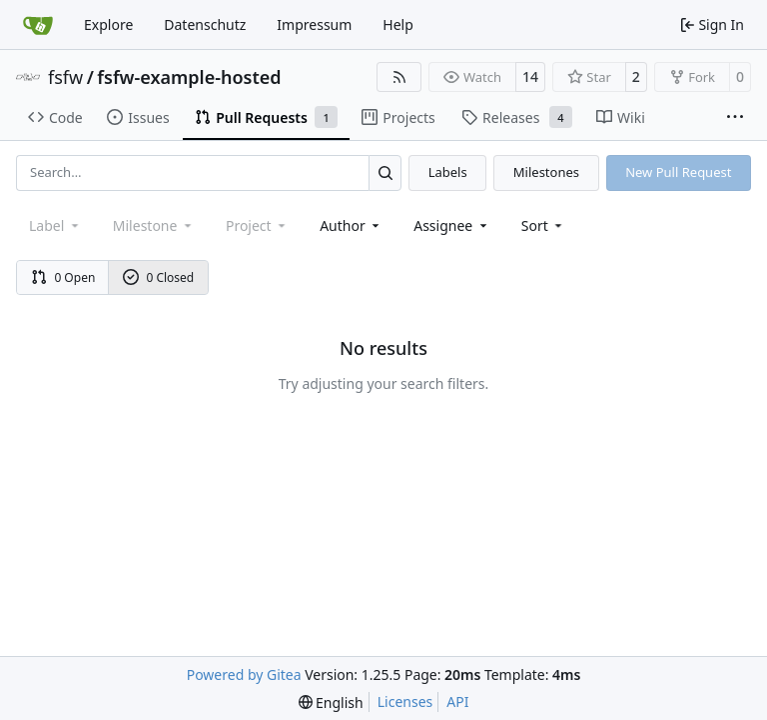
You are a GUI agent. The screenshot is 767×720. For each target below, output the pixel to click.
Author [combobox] (351, 225)
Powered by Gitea (244, 674)
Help (398, 24)
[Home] (38, 25)
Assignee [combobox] (451, 225)
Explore (108, 24)
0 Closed (159, 277)
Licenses (405, 701)
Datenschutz (205, 24)
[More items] (735, 118)
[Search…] (385, 172)
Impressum (314, 24)
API (457, 701)
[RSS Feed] (399, 77)
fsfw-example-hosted (189, 77)
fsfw (65, 77)
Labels (447, 172)
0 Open (63, 277)
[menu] (543, 225)
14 (530, 76)
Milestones (546, 172)
